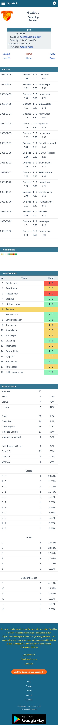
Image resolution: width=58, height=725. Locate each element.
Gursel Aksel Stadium (30, 37)
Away (52, 54)
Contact (29, 700)
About (29, 695)
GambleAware (29, 655)
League (6, 54)
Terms (29, 691)
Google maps (26, 47)
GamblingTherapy (29, 659)
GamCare (29, 664)
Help (29, 681)
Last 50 (6, 58)
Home (29, 58)
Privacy (29, 686)
